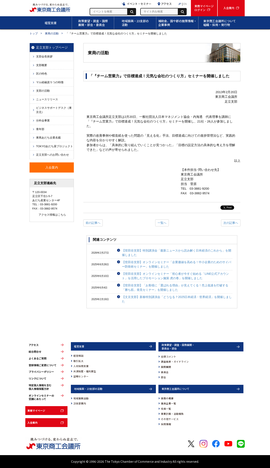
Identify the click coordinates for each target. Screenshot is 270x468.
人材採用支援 (81, 366)
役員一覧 (166, 408)
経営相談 (78, 355)
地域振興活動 (81, 398)
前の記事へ (93, 222)
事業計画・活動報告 (172, 413)
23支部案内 (79, 403)
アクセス (34, 345)
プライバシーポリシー (41, 371)
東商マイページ (36, 410)
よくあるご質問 (37, 358)
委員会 (165, 372)
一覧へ (162, 222)
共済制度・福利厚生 (84, 371)
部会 (163, 377)
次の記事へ (230, 222)
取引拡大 (78, 361)
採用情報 (166, 424)
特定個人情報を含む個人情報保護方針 (40, 387)
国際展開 (166, 367)
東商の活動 (52, 33)
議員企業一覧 (168, 403)
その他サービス (170, 419)
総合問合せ (35, 351)
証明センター (81, 376)
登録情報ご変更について (43, 365)
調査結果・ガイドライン (175, 361)
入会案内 (32, 422)
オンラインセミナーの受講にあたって (41, 397)
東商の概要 (167, 398)
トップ (34, 33)
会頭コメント (168, 356)
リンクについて (37, 378)
